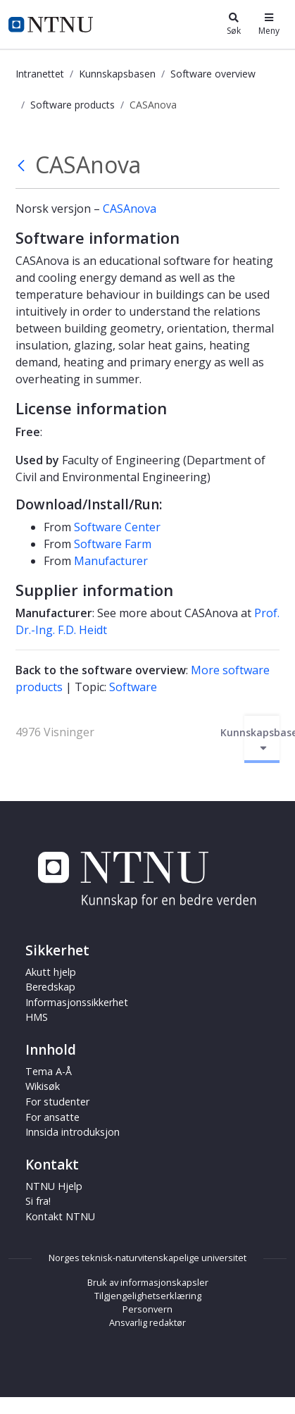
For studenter (57, 1101)
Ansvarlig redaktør (147, 1322)
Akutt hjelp (50, 972)
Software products (72, 104)
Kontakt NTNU (60, 1216)
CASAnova (129, 208)
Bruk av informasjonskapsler (147, 1282)
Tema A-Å (48, 1071)
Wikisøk (42, 1086)
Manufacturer (111, 561)
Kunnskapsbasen (117, 73)
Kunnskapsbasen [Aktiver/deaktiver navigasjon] (262, 739)
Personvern (147, 1309)
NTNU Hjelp (53, 1186)
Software (133, 687)
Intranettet (39, 73)
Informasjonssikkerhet (76, 1002)
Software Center (117, 527)
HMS (36, 1017)
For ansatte (52, 1117)
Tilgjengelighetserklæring (147, 1295)
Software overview (213, 73)
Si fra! (38, 1201)
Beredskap (50, 986)
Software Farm (112, 544)
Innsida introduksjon (72, 1132)
